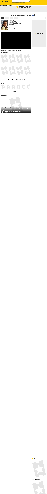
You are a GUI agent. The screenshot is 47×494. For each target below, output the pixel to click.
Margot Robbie (21, 2)
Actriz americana (11, 16)
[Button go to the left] (44, 21)
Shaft (20, 79)
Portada (2, 16)
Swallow (27, 79)
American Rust (12, 67)
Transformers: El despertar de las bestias (19, 67)
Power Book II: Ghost (12, 79)
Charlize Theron (25, 2)
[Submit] (29, 1)
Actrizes (7, 16)
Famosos (5, 16)
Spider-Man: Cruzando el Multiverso (27, 67)
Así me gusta (38, 483)
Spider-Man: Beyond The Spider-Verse (4, 67)
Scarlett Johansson (17, 2)
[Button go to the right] (45, 21)
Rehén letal (4, 79)
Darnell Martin (34, 482)
